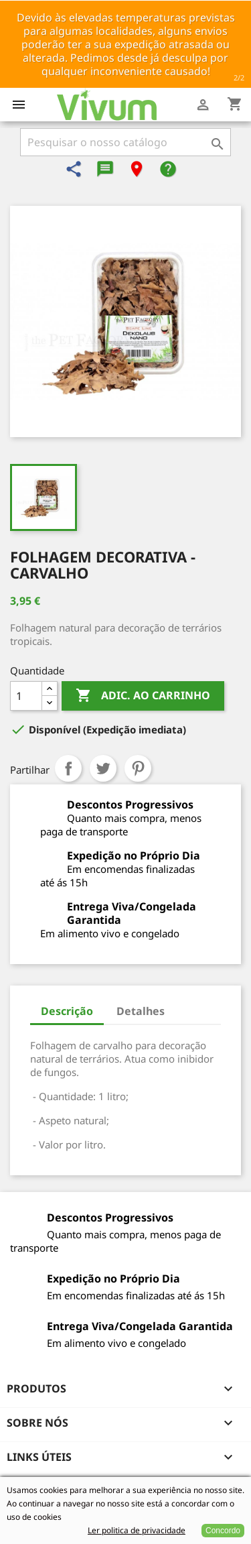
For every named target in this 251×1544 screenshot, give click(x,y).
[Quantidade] (26, 696)
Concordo (222, 1530)
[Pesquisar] (125, 142)
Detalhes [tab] (140, 1011)
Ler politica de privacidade (136, 1530)
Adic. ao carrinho (143, 696)
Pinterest (137, 768)
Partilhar (68, 768)
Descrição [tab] (67, 1011)
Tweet (103, 768)
